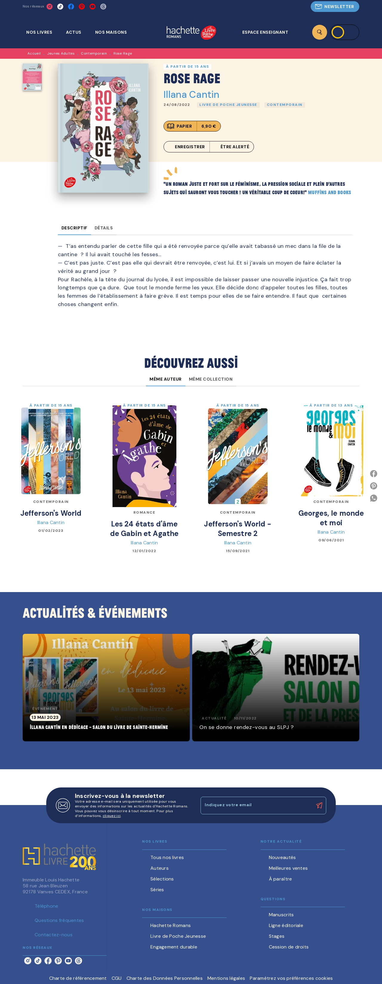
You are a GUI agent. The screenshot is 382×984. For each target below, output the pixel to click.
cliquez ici (112, 815)
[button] (335, 6)
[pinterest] (81, 6)
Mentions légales (226, 978)
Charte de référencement (78, 978)
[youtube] (92, 6)
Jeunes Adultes (61, 53)
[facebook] (71, 6)
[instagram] (49, 6)
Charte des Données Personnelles (165, 978)
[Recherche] (319, 32)
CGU (117, 978)
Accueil (34, 53)
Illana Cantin (191, 94)
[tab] (42, 32)
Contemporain (94, 53)
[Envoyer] (319, 805)
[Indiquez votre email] (256, 805)
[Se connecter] (344, 32)
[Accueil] (191, 33)
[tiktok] (60, 6)
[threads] (103, 6)
